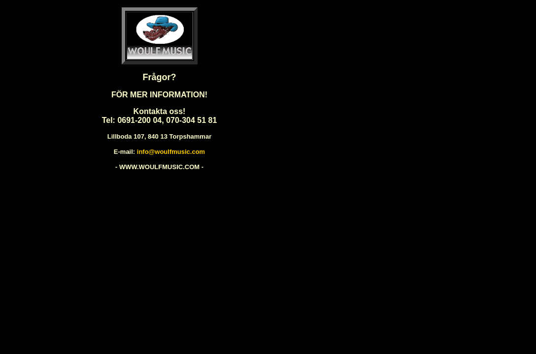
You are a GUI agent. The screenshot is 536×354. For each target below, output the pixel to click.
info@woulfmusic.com (171, 151)
